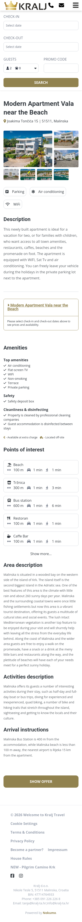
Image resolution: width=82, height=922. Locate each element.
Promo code (55, 59)
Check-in (11, 16)
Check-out (13, 37)
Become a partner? (26, 849)
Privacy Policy (22, 841)
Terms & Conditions (27, 832)
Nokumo (49, 913)
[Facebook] (14, 876)
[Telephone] (51, 5)
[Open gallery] (27, 149)
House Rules (21, 858)
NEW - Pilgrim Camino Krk (32, 867)
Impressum (58, 849)
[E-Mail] (61, 5)
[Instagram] (22, 876)
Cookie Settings (23, 823)
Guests (9, 59)
